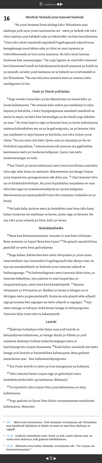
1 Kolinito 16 (50, 4)
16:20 (9, 435)
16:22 (9, 446)
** (61, 29)
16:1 (9, 422)
